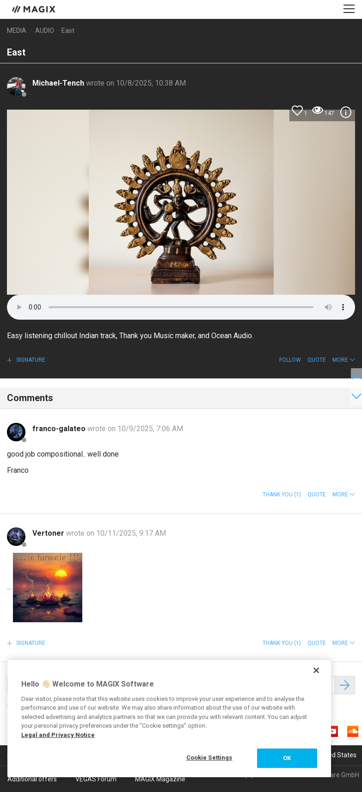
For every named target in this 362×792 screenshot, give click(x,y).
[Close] (316, 670)
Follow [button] (290, 360)
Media (16, 30)
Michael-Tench (59, 83)
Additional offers (32, 779)
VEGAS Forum (96, 779)
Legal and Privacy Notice (58, 734)
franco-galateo (59, 428)
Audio (44, 30)
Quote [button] (316, 360)
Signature (30, 360)
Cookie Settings (209, 757)
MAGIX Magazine (160, 779)
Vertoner (49, 533)
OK (287, 758)
